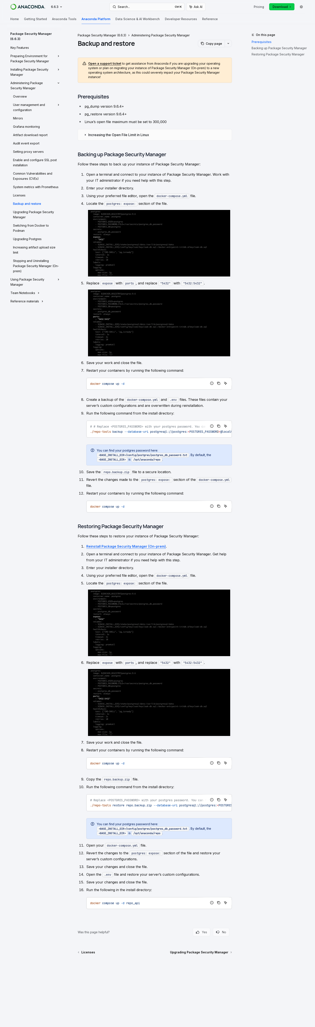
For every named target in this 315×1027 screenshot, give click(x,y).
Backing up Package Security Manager (279, 48)
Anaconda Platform (96, 20)
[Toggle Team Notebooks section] (34, 292)
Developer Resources (181, 20)
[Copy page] (211, 43)
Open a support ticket (104, 63)
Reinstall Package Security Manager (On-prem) (126, 546)
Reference (210, 20)
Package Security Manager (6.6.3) (102, 35)
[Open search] (147, 7)
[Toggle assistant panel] (196, 7)
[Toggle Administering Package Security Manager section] (34, 85)
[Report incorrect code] (212, 383)
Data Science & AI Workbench (137, 20)
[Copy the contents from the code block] (218, 383)
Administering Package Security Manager (160, 35)
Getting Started (35, 20)
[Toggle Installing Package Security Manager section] (34, 71)
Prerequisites (261, 42)
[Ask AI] (225, 383)
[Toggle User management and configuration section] (34, 107)
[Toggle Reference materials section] (34, 301)
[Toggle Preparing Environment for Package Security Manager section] (34, 58)
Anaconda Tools (64, 20)
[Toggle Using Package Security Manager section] (34, 281)
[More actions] (228, 43)
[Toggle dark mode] (301, 6)
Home (14, 20)
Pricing (259, 7)
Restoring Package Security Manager (278, 54)
